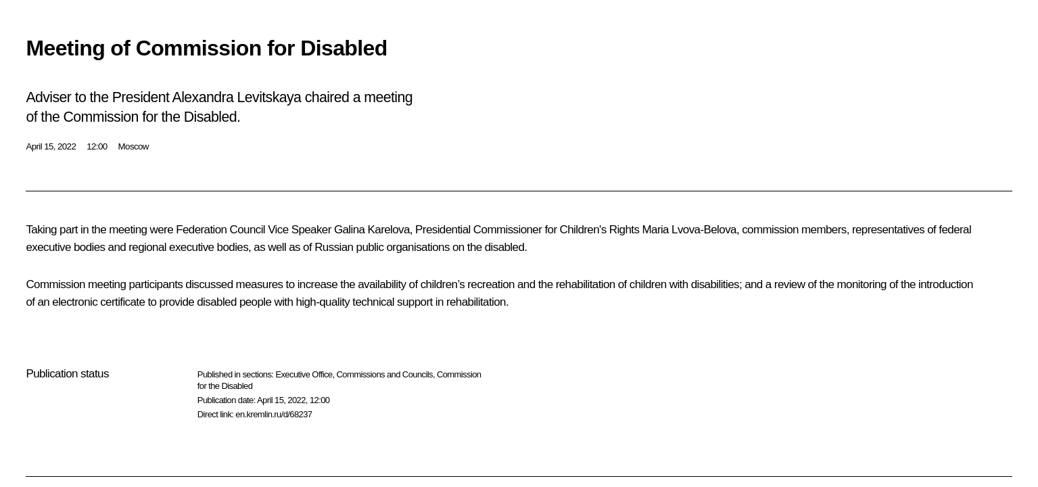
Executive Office (303, 374)
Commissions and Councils (385, 374)
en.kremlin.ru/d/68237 (273, 414)
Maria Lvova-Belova (689, 229)
